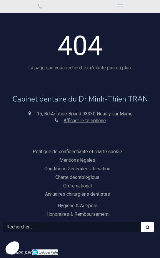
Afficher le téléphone (85, 120)
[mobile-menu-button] (120, 6)
